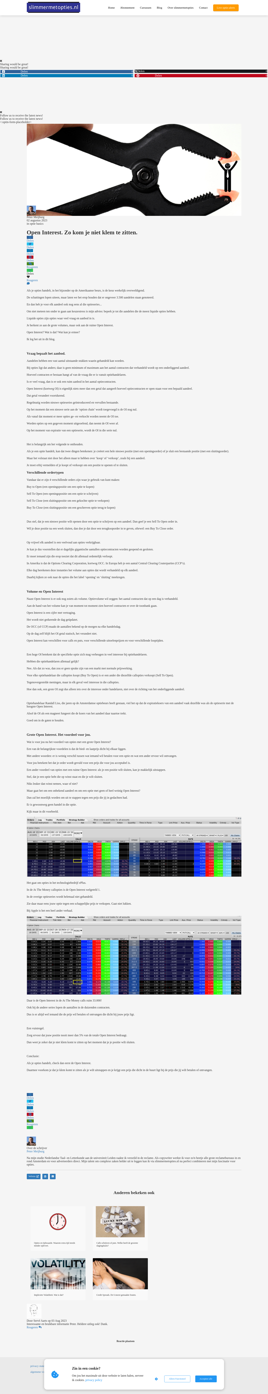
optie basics (36, 223)
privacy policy (93, 1380)
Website (34, 1176)
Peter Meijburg (35, 217)
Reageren (34, 1327)
